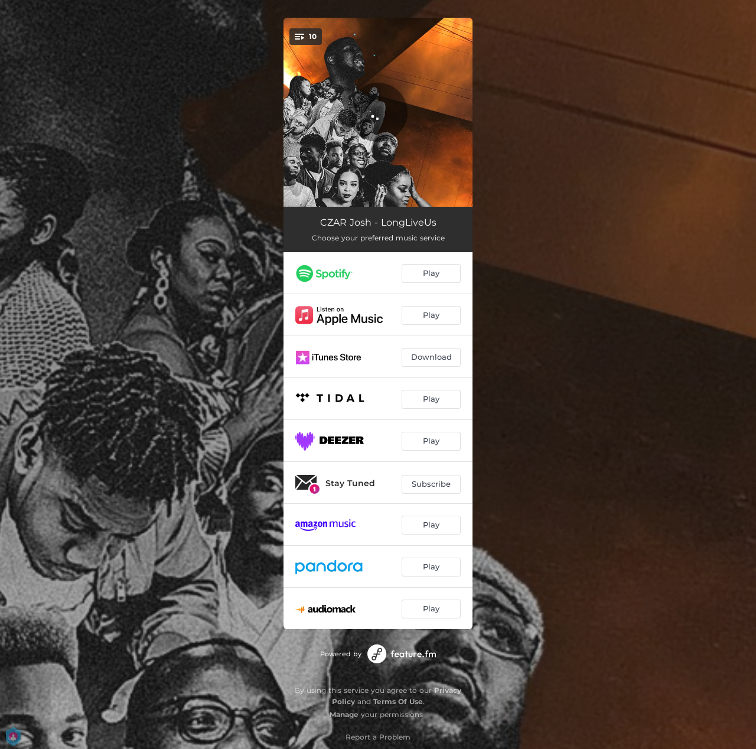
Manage (344, 714)
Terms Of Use (398, 701)
